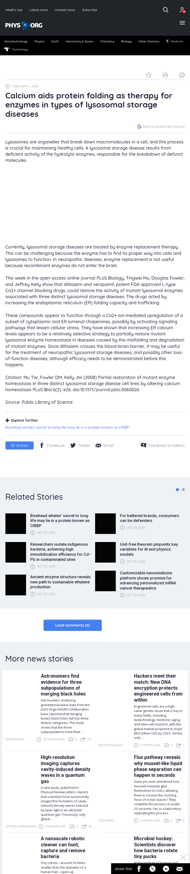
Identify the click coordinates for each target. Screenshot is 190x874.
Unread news (65, 10)
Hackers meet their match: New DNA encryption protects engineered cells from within (158, 688)
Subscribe (89, 10)
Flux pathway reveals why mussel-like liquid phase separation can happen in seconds (158, 766)
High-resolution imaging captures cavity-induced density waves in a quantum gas (65, 769)
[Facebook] (52, 445)
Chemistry (107, 41)
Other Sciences (149, 41)
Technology (16, 49)
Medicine (174, 41)
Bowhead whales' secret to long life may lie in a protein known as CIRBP (67, 427)
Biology (126, 41)
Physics (39, 41)
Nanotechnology (16, 41)
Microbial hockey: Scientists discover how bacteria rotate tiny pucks (155, 847)
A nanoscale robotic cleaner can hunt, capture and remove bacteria (63, 847)
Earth (55, 41)
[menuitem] (15, 41)
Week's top (14, 10)
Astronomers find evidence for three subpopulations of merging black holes (63, 685)
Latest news (38, 10)
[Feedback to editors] (163, 445)
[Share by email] (104, 445)
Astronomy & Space (79, 41)
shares (19, 445)
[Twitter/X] (80, 445)
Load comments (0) (72, 625)
